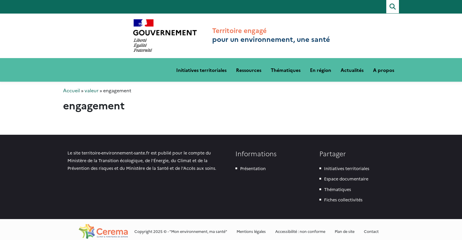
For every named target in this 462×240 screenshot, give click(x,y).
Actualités (352, 66)
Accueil (71, 86)
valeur (91, 86)
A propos (383, 66)
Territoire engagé (165, 28)
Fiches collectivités (343, 196)
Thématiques (286, 66)
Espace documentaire (346, 175)
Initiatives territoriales (201, 66)
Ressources (248, 66)
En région (320, 66)
